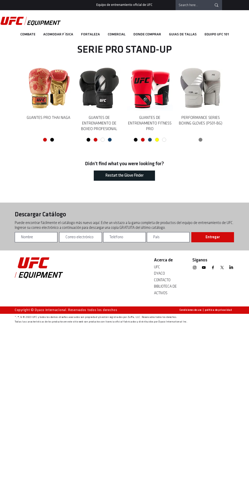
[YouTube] (203, 267)
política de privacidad (218, 310)
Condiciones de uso (190, 310)
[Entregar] (212, 237)
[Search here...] (191, 5)
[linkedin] (231, 267)
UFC (157, 267)
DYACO (159, 273)
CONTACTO (162, 280)
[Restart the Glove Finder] (124, 176)
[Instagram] (194, 267)
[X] (222, 267)
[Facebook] (213, 267)
